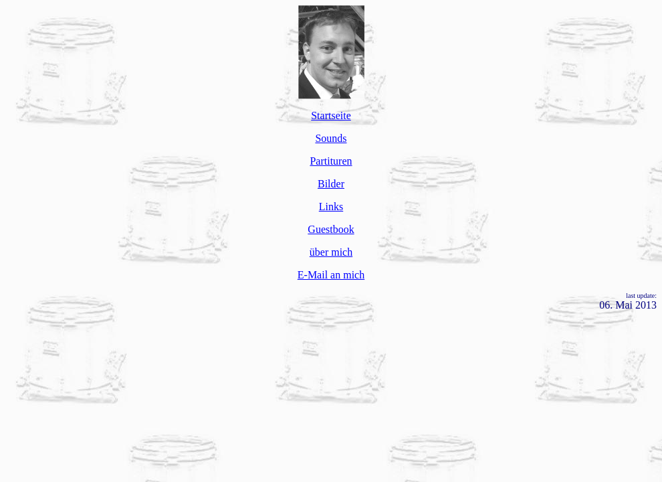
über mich (331, 252)
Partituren (331, 161)
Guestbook (331, 229)
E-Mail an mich (331, 274)
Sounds (330, 138)
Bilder (331, 183)
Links (331, 206)
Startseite (331, 115)
